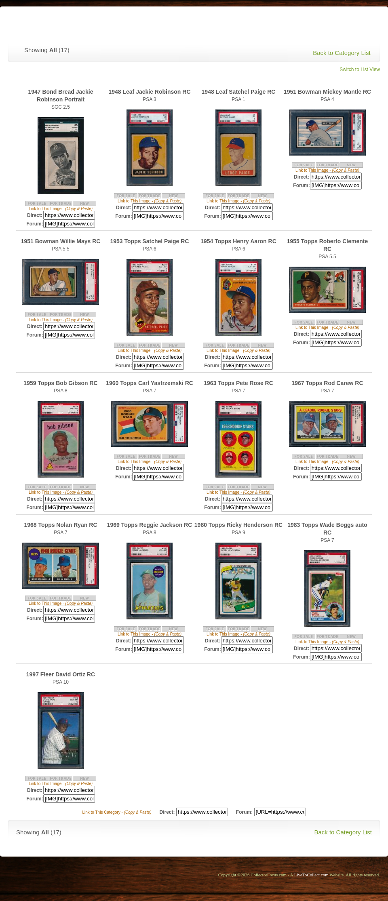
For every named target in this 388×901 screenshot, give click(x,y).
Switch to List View (360, 69)
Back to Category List (342, 52)
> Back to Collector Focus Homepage (316, 22)
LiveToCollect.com (311, 874)
